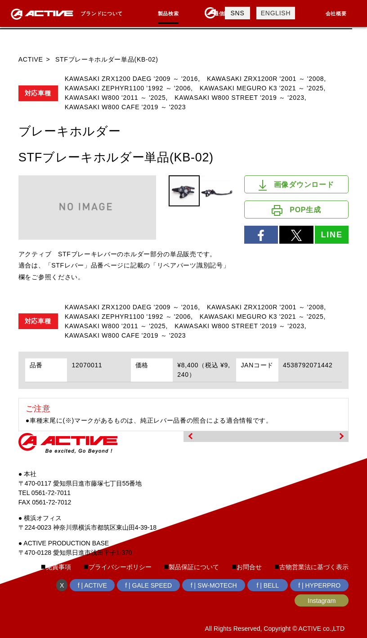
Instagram (322, 600)
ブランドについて (102, 13)
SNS (238, 13)
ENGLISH (276, 13)
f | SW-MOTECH (214, 585)
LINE (331, 234)
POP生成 (296, 210)
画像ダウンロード (296, 185)
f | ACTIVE (92, 585)
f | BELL (267, 585)
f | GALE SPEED (148, 585)
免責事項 (58, 567)
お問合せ (249, 567)
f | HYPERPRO (319, 585)
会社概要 (336, 13)
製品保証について (194, 567)
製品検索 (168, 13)
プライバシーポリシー (120, 567)
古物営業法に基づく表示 (314, 567)
